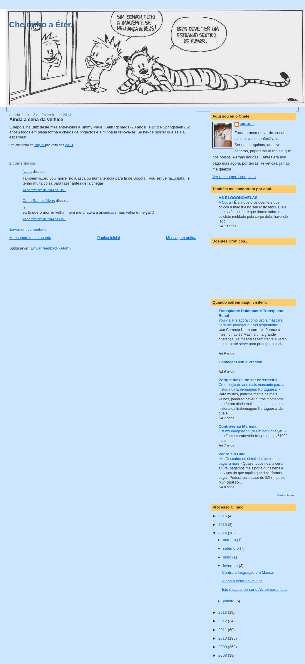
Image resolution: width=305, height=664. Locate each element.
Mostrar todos (285, 495)
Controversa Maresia (238, 426)
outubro (230, 540)
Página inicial (108, 237)
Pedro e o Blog (232, 454)
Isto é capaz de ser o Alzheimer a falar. (255, 589)
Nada (27, 171)
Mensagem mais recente (30, 237)
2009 (223, 647)
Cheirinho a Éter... (43, 24)
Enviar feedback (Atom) (51, 248)
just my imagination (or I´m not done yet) (251, 431)
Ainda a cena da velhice (242, 581)
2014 (223, 533)
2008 (223, 655)
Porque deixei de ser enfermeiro (248, 380)
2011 (223, 630)
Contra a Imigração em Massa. (248, 572)
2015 (223, 524)
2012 (223, 621)
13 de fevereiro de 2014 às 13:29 (44, 219)
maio (227, 557)
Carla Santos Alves (39, 200)
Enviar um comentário (27, 229)
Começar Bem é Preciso (240, 362)
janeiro (229, 601)
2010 (223, 638)
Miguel (247, 124)
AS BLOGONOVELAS (238, 197)
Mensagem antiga (181, 237)
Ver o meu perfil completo (234, 177)
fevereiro (231, 565)
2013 (223, 612)
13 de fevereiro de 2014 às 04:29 (44, 190)
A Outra (225, 202)
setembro (231, 548)
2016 (223, 516)
